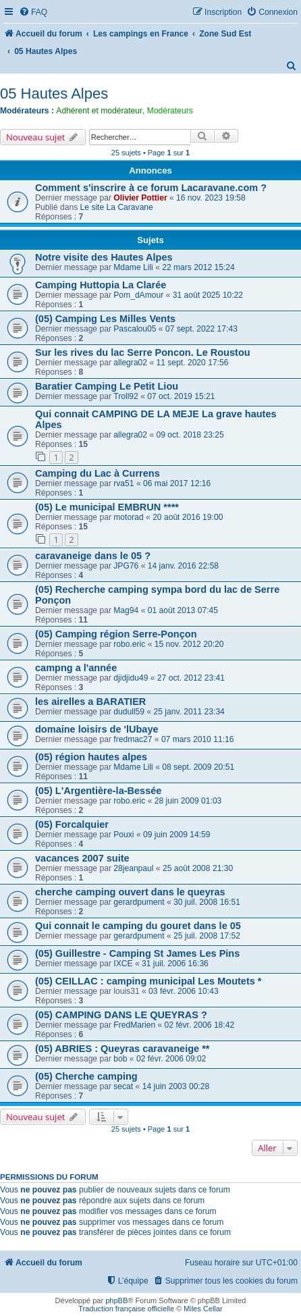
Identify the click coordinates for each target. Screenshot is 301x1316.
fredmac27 (132, 739)
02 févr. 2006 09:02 (171, 1058)
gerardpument (138, 902)
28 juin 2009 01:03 (188, 801)
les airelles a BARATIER (90, 701)
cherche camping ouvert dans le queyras (130, 892)
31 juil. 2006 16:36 (175, 963)
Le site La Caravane (116, 207)
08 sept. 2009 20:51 (198, 767)
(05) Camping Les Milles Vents (105, 318)
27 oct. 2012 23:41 (191, 678)
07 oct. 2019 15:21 (181, 396)
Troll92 (125, 396)
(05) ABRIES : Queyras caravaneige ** (122, 1048)
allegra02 (130, 362)
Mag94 (125, 610)
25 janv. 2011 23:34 (188, 711)
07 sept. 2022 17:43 (201, 329)
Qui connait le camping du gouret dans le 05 (138, 925)
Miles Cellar (203, 1309)
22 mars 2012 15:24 (198, 267)
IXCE (122, 963)
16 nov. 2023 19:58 (211, 198)
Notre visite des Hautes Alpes (104, 257)
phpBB (116, 1300)
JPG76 (125, 566)
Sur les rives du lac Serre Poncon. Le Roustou (142, 352)
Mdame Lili (133, 267)
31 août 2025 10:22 (208, 295)
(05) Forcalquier (72, 824)
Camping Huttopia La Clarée (100, 285)
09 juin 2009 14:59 (177, 834)
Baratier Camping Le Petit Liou (106, 386)
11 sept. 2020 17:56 (193, 362)
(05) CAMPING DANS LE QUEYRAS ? (121, 1014)
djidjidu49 (130, 678)
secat (123, 1086)
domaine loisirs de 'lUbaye (97, 729)
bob (120, 1058)
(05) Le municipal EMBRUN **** (107, 507)
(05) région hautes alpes (91, 757)
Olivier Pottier (140, 198)
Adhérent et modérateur (99, 110)
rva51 (123, 483)
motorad (128, 517)
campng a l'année (76, 667)
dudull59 (128, 711)
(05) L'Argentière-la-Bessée (98, 790)
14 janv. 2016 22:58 (183, 566)
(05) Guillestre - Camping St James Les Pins (137, 953)
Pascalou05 (134, 329)
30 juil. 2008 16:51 (206, 902)
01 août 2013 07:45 (183, 610)
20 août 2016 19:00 (188, 517)
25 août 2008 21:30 (198, 868)
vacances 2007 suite (82, 858)
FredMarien (134, 1025)
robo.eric (129, 644)
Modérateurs (170, 110)
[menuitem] (33, 12)
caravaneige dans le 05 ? (92, 555)
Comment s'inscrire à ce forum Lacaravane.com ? (151, 187)
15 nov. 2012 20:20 (189, 644)
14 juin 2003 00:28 (176, 1086)
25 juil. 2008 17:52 (206, 936)
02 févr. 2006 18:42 (200, 1025)
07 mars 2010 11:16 (197, 739)
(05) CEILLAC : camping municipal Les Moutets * (148, 981)
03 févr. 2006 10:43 (183, 991)
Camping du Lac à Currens (97, 473)
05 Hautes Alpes (54, 93)
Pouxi (123, 834)
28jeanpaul (133, 868)
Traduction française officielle (126, 1309)
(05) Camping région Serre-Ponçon (116, 634)
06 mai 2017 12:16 (177, 483)
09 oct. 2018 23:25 (190, 435)
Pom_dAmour (138, 295)
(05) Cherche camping (86, 1076)
